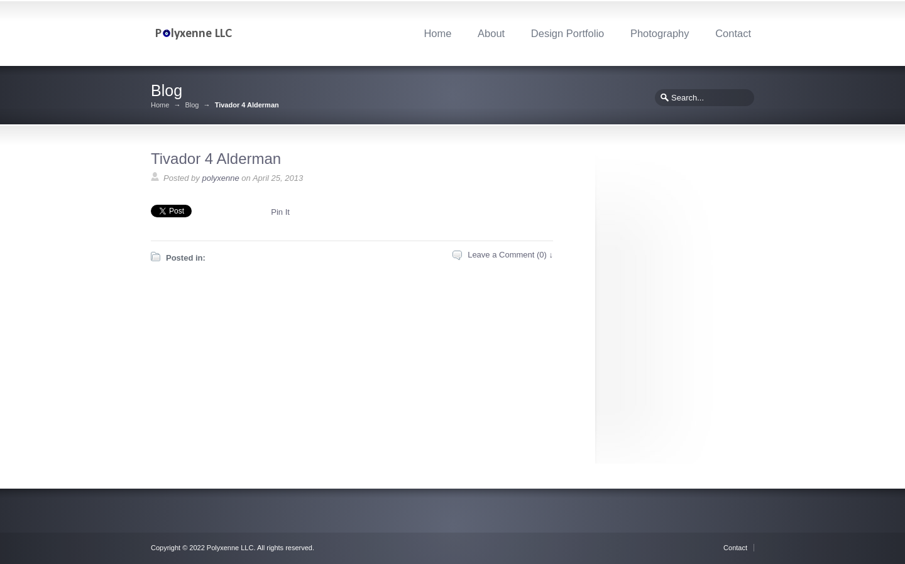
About (491, 33)
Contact (733, 33)
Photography (659, 33)
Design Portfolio (567, 33)
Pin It (280, 212)
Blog (192, 105)
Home (437, 33)
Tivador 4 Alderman (216, 158)
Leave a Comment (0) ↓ (510, 254)
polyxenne (220, 178)
